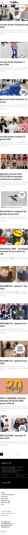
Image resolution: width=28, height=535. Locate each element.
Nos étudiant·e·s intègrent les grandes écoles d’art (13, 212)
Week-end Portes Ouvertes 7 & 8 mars (13, 100)
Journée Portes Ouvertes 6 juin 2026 (14, 25)
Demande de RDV (5, 502)
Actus (2, 504)
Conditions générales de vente (8, 513)
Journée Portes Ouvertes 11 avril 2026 (12, 63)
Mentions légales (5, 515)
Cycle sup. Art (4, 498)
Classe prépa (4, 496)
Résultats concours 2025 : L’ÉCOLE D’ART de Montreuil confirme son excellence (11, 176)
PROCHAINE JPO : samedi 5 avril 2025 (13, 324)
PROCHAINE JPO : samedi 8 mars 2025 (13, 362)
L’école (3, 492)
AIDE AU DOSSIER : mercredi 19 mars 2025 (12, 436)
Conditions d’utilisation (6, 511)
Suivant (18, 454)
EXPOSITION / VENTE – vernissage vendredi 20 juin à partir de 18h (14, 251)
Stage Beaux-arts (5, 500)
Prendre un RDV (5, 486)
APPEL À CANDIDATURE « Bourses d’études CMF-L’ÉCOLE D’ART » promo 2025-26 (13, 400)
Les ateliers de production (7, 494)
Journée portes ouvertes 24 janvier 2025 (12, 137)
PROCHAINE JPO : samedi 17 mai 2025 (13, 287)
